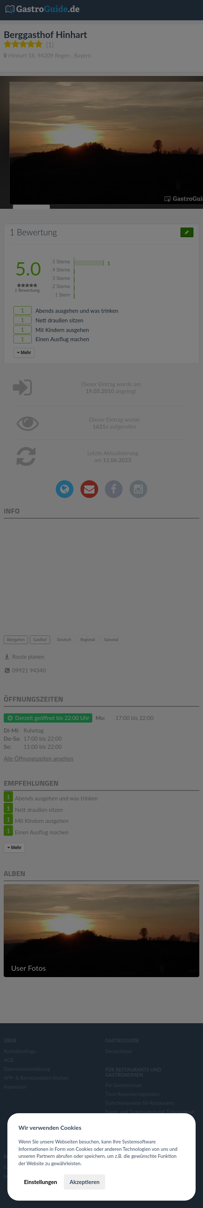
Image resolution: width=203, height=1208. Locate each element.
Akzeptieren (84, 1181)
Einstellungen (40, 1181)
